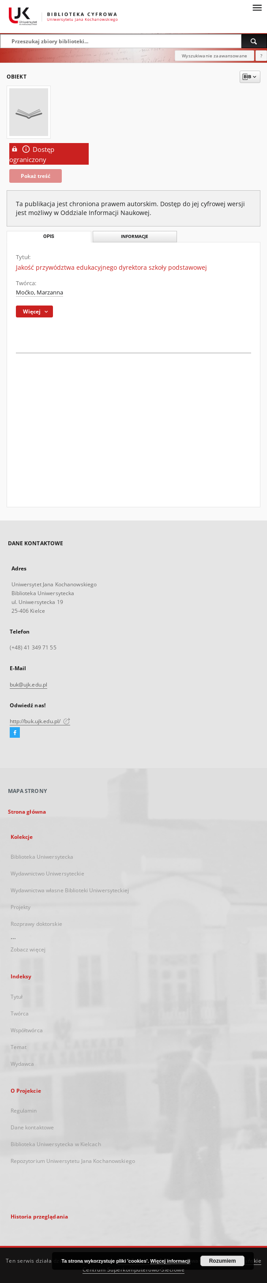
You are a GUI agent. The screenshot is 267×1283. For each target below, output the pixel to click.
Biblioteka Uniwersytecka (42, 856)
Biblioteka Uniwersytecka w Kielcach (56, 1144)
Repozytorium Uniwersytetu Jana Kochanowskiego (73, 1161)
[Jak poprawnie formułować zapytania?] (261, 55)
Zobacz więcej (28, 949)
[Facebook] (15, 733)
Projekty (21, 907)
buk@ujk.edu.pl (29, 684)
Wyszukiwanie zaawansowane (214, 56)
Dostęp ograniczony (31, 154)
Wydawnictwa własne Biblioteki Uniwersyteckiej (70, 890)
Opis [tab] (48, 236)
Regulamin (24, 1110)
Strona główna (27, 811)
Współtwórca (27, 1030)
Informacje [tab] (134, 236)
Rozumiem (222, 1261)
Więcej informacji (170, 1261)
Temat (19, 1047)
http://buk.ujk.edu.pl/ (40, 721)
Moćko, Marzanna (39, 292)
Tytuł (17, 996)
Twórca (20, 1013)
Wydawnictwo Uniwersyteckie (47, 873)
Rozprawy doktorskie (36, 924)
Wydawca (22, 1064)
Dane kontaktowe (32, 1127)
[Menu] (257, 7)
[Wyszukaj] (254, 41)
